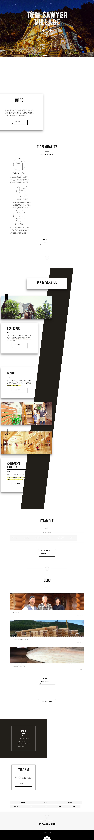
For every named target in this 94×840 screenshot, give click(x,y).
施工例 (31, 806)
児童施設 (70, 802)
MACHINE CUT (15, 538)
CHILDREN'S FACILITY (60, 538)
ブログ (45, 806)
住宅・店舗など (22, 802)
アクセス (59, 806)
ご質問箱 (73, 806)
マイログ (46, 802)
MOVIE (71, 538)
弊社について (17, 806)
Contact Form (22, 746)
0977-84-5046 (47, 823)
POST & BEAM (37, 538)
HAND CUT (26, 538)
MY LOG (49, 538)
